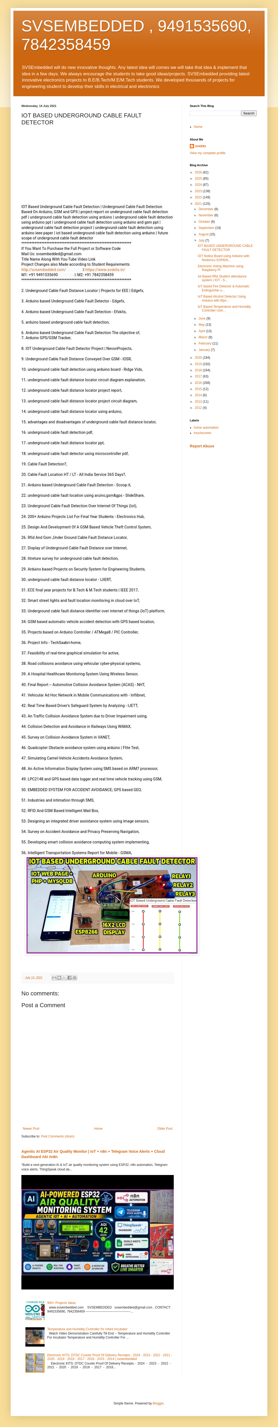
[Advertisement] (223, 490)
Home (98, 1129)
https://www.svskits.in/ (105, 270)
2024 (199, 185)
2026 (199, 172)
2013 (199, 401)
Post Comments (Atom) (57, 1136)
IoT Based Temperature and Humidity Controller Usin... (224, 308)
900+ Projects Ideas (61, 1303)
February (205, 343)
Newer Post (31, 1129)
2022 (199, 197)
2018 (199, 370)
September (207, 228)
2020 (199, 357)
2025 (199, 178)
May (202, 325)
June (202, 318)
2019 (199, 364)
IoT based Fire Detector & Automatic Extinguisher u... (223, 288)
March (203, 337)
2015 (199, 389)
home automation (206, 427)
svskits (200, 146)
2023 (199, 191)
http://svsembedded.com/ (43, 270)
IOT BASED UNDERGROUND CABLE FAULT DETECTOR (225, 247)
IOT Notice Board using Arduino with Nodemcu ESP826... (223, 258)
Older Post (164, 1129)
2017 (199, 376)
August (204, 234)
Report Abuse (202, 446)
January (205, 350)
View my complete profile (207, 153)
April (202, 331)
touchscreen (202, 433)
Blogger (158, 1403)
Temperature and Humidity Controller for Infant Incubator (87, 1329)
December (206, 209)
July (202, 240)
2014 (199, 395)
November (206, 215)
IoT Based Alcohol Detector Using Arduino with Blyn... (222, 298)
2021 (199, 204)
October (205, 222)
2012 (199, 408)
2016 (199, 383)
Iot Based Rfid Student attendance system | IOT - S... (222, 278)
